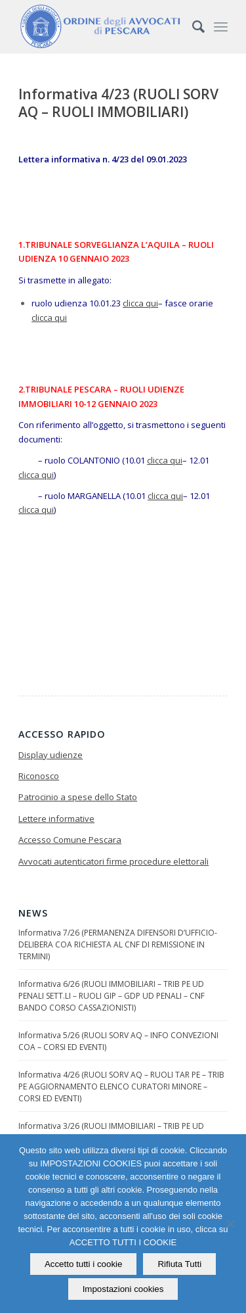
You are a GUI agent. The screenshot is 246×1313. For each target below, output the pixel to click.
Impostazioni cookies (123, 1289)
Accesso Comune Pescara (69, 840)
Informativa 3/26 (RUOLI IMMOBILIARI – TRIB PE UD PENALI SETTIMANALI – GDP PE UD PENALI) (111, 1131)
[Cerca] (192, 26)
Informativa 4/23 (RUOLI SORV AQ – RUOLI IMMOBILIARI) (118, 103)
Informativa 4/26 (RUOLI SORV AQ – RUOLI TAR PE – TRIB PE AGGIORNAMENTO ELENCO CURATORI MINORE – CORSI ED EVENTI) (121, 1086)
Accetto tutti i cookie (84, 1264)
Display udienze (50, 755)
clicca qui (140, 303)
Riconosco (38, 776)
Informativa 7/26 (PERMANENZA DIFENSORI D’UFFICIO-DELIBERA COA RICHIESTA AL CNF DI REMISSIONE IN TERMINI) (117, 944)
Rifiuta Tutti (179, 1264)
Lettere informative (56, 818)
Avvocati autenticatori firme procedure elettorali (113, 861)
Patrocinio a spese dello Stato (77, 797)
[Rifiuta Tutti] (229, 1223)
